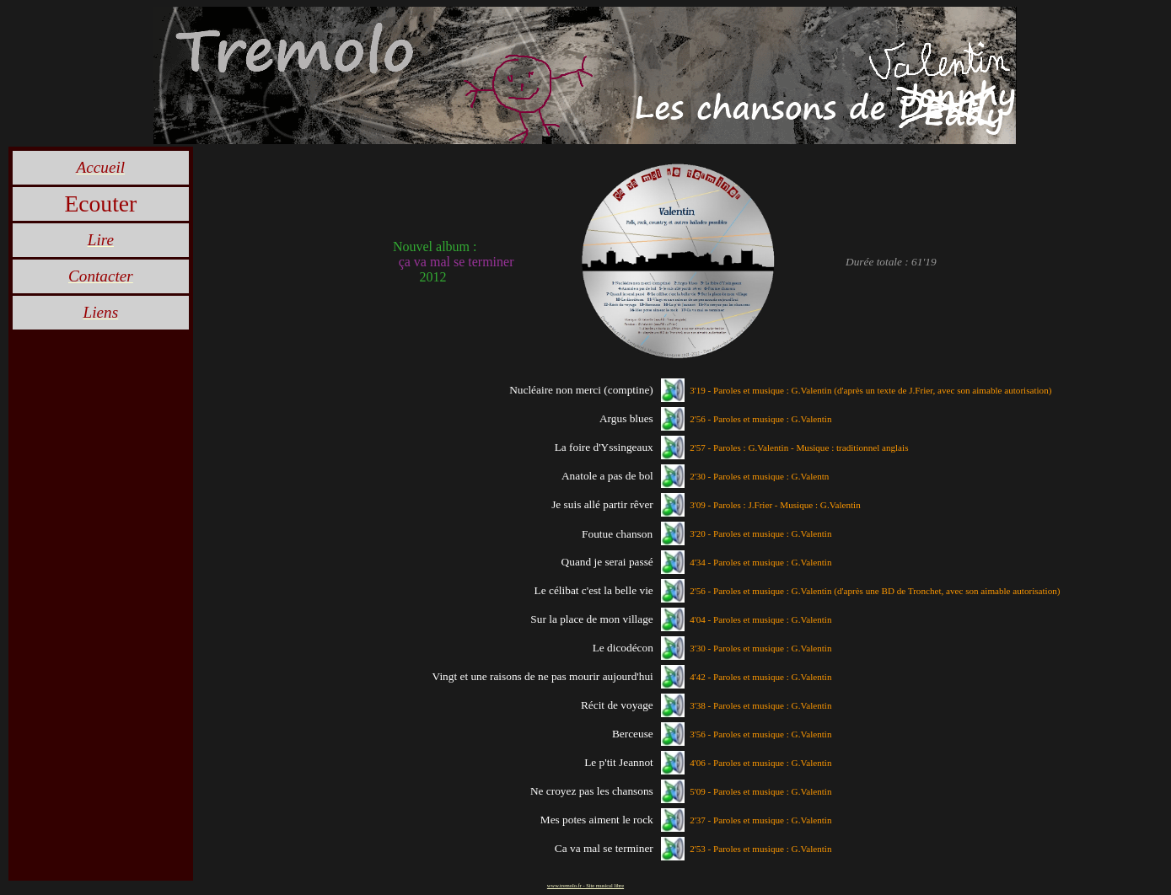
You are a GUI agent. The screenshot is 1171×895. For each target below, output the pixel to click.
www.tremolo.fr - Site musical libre (585, 885)
